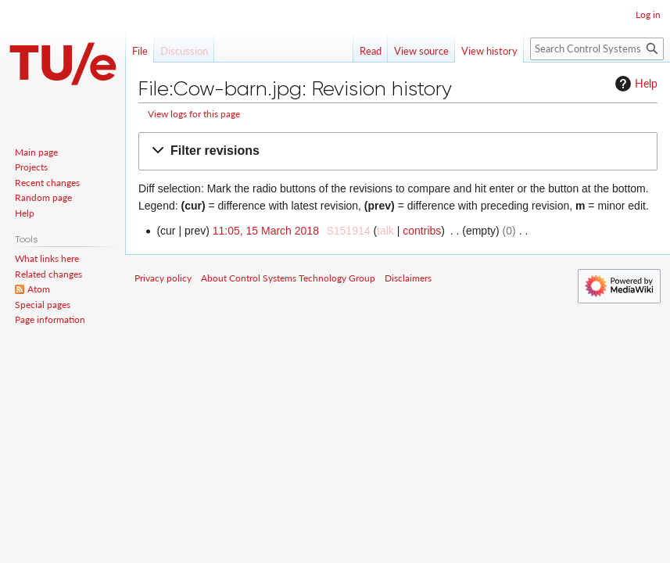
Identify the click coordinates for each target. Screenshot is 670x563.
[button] (398, 151)
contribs (422, 230)
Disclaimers (408, 278)
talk (385, 230)
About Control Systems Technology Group (288, 278)
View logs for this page (194, 114)
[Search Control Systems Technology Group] (597, 49)
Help (634, 83)
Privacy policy (163, 278)
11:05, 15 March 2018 (266, 230)
